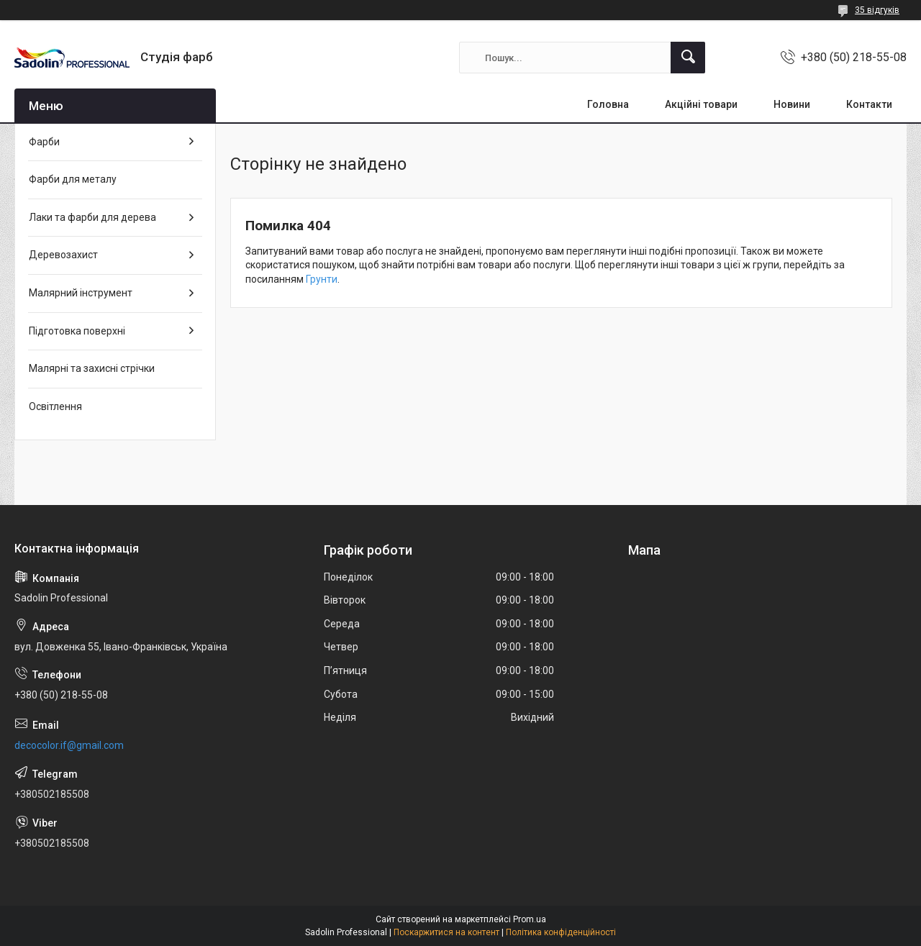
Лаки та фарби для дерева (92, 217)
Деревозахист (63, 254)
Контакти (869, 104)
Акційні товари (701, 104)
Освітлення (55, 406)
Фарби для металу (73, 179)
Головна (608, 104)
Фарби (44, 141)
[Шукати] (688, 57)
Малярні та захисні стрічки (92, 368)
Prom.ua (529, 919)
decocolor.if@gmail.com (69, 745)
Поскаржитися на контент (446, 932)
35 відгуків (877, 10)
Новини (791, 104)
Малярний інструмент (80, 293)
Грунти (321, 279)
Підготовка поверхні (77, 331)
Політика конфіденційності (561, 932)
